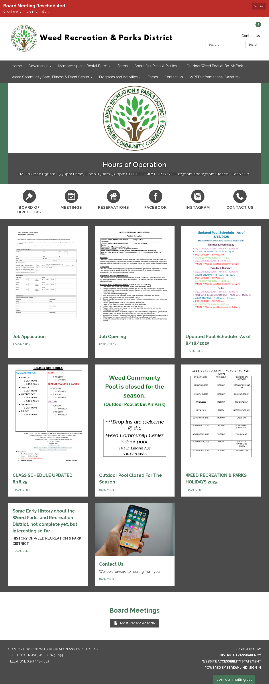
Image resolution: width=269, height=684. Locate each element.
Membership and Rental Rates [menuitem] (83, 66)
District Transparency (240, 655)
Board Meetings (134, 610)
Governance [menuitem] (38, 66)
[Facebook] (155, 199)
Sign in (255, 667)
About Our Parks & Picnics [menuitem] (155, 66)
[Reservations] (113, 199)
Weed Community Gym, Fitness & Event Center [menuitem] (50, 77)
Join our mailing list (234, 679)
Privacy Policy (248, 649)
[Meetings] (71, 199)
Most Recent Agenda (134, 623)
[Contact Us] (240, 199)
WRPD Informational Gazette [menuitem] (214, 77)
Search (253, 44)
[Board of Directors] (29, 201)
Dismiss (258, 6)
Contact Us (251, 36)
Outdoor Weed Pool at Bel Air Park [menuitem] (215, 66)
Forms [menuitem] (122, 66)
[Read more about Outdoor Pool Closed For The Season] (135, 430)
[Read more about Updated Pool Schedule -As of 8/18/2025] (221, 292)
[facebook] (258, 26)
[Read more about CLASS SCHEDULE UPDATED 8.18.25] (48, 430)
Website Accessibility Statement (231, 661)
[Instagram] (197, 199)
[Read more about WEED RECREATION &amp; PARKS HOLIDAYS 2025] (221, 430)
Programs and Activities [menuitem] (118, 77)
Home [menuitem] (17, 66)
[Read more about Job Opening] (135, 292)
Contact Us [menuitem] (174, 77)
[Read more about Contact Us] (135, 544)
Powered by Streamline (226, 667)
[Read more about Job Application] (48, 292)
